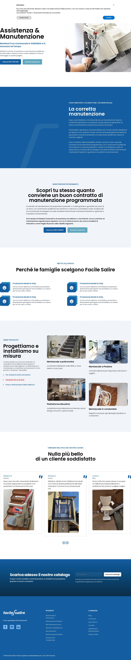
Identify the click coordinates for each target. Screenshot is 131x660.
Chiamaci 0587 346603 (54, 230)
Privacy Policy (93, 634)
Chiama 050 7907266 (10, 62)
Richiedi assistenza (32, 62)
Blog (90, 615)
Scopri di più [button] (24, 654)
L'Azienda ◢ (123, 6)
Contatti (91, 625)
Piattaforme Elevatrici (58, 404)
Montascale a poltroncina (60, 361)
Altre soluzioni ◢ (93, 6)
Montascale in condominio (103, 409)
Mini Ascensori (51, 631)
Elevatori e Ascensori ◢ (76, 6)
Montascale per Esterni (54, 634)
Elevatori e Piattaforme (54, 628)
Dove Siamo (92, 622)
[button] (113, 641)
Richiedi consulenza (77, 230)
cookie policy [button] (24, 647)
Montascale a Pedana (100, 366)
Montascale (38, 6)
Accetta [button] (108, 654)
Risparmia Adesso (109, 6)
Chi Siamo (92, 619)
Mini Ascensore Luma (53, 625)
